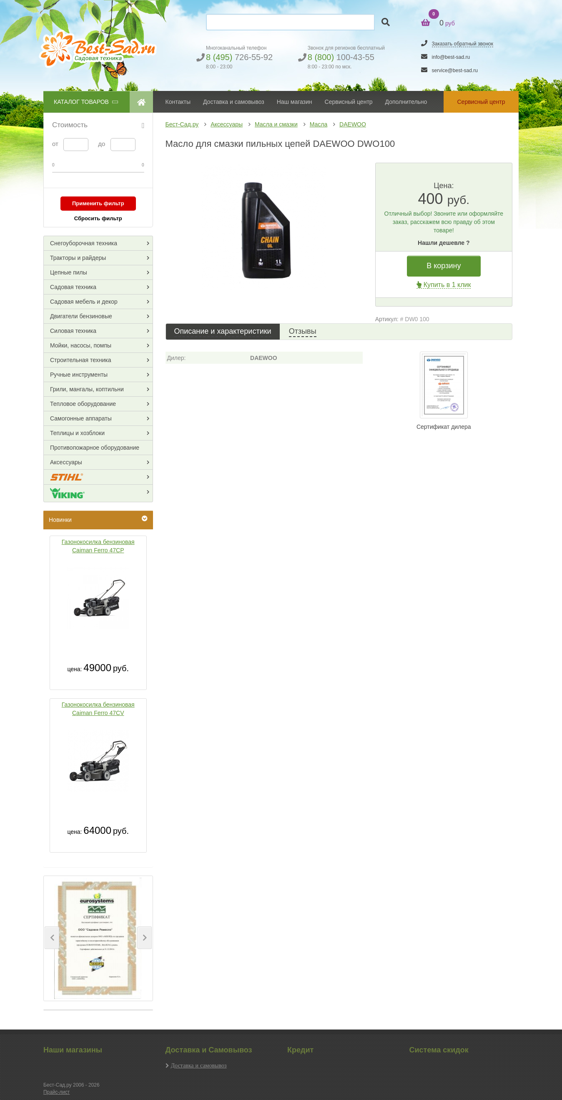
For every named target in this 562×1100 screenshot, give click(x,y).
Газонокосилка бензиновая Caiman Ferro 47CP (98, 546)
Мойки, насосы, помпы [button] (80, 345)
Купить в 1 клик (443, 284)
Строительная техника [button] (80, 360)
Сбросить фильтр (98, 218)
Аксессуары (227, 124)
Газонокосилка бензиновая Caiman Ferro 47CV (98, 708)
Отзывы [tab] (302, 331)
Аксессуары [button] (66, 462)
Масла (319, 124)
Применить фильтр (98, 203)
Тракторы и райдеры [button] (78, 257)
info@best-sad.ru (451, 57)
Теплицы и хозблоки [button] (77, 433)
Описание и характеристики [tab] (222, 331)
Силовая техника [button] (73, 330)
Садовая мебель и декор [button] (84, 301)
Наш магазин (294, 101)
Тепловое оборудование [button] (83, 403)
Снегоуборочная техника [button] (83, 243)
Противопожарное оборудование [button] (94, 447)
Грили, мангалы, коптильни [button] (87, 389)
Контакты (178, 101)
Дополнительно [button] (406, 101)
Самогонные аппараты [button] (81, 418)
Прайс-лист (56, 1092)
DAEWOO (352, 124)
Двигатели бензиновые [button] (81, 316)
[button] (52, 937)
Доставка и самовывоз (199, 1065)
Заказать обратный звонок (462, 44)
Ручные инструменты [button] (79, 374)
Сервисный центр (349, 101)
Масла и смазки (276, 124)
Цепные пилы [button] (68, 272)
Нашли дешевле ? (443, 242)
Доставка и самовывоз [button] (233, 101)
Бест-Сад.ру (182, 124)
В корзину (444, 266)
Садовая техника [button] (73, 287)
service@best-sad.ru (455, 70)
